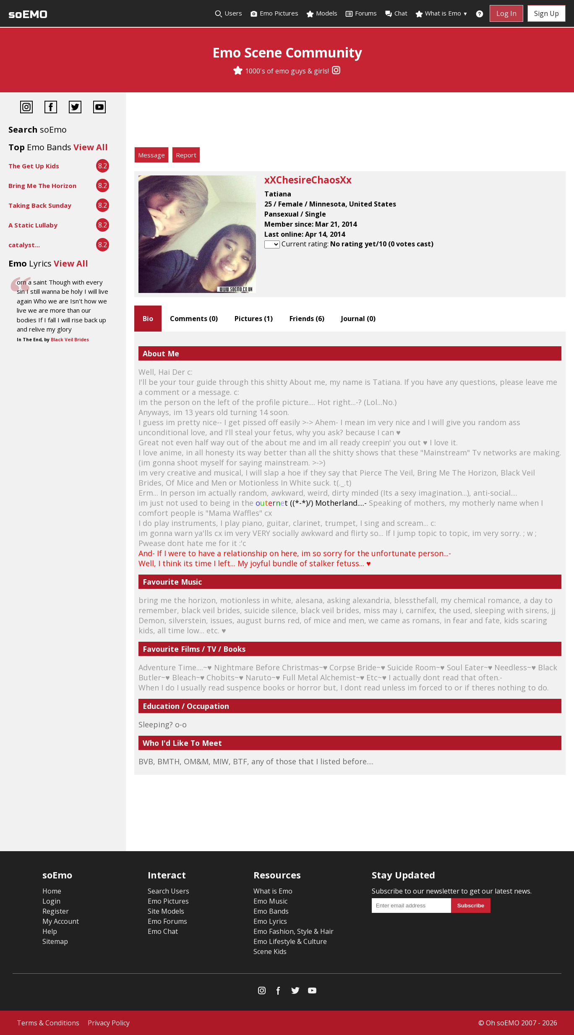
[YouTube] (99, 108)
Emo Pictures (274, 13)
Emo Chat (163, 931)
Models (321, 13)
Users (228, 13)
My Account (60, 921)
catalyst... (24, 244)
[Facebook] (50, 108)
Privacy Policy (109, 1022)
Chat (395, 13)
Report (186, 155)
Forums (361, 13)
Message (151, 155)
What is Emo (441, 13)
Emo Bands (271, 911)
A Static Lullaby (32, 225)
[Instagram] (336, 71)
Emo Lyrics (270, 921)
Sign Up (546, 13)
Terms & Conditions (48, 1022)
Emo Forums (167, 921)
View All (90, 147)
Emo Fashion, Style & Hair (293, 931)
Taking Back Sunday (39, 205)
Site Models (166, 911)
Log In (506, 13)
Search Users (168, 891)
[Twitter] (75, 108)
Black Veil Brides (70, 339)
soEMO (27, 14)
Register (55, 911)
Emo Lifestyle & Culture (290, 941)
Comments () (194, 318)
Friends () (307, 318)
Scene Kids (270, 951)
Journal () (358, 318)
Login (51, 901)
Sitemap (55, 941)
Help (49, 931)
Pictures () (254, 318)
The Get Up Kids (33, 166)
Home (51, 891)
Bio (148, 318)
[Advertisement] (350, 122)
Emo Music (270, 901)
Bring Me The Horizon (42, 185)
